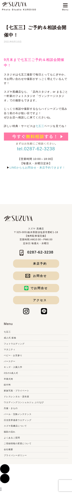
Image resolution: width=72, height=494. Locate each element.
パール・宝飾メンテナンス (17, 414)
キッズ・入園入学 (13, 367)
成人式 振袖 (10, 338)
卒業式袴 (8, 379)
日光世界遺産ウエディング (17, 420)
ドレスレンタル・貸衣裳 (16, 396)
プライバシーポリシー (15, 455)
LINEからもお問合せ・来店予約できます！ (37, 167)
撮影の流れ (9, 432)
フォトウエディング (14, 344)
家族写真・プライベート (16, 390)
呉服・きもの (11, 408)
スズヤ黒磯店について (15, 426)
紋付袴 (7, 385)
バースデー (9, 361)
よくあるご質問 (12, 438)
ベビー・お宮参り (13, 355)
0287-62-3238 (40, 252)
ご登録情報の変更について (17, 443)
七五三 (40, 126)
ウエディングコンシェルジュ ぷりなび (24, 402)
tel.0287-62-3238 (36, 148)
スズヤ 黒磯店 (36, 228)
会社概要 (8, 449)
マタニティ (9, 349)
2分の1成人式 (11, 373)
